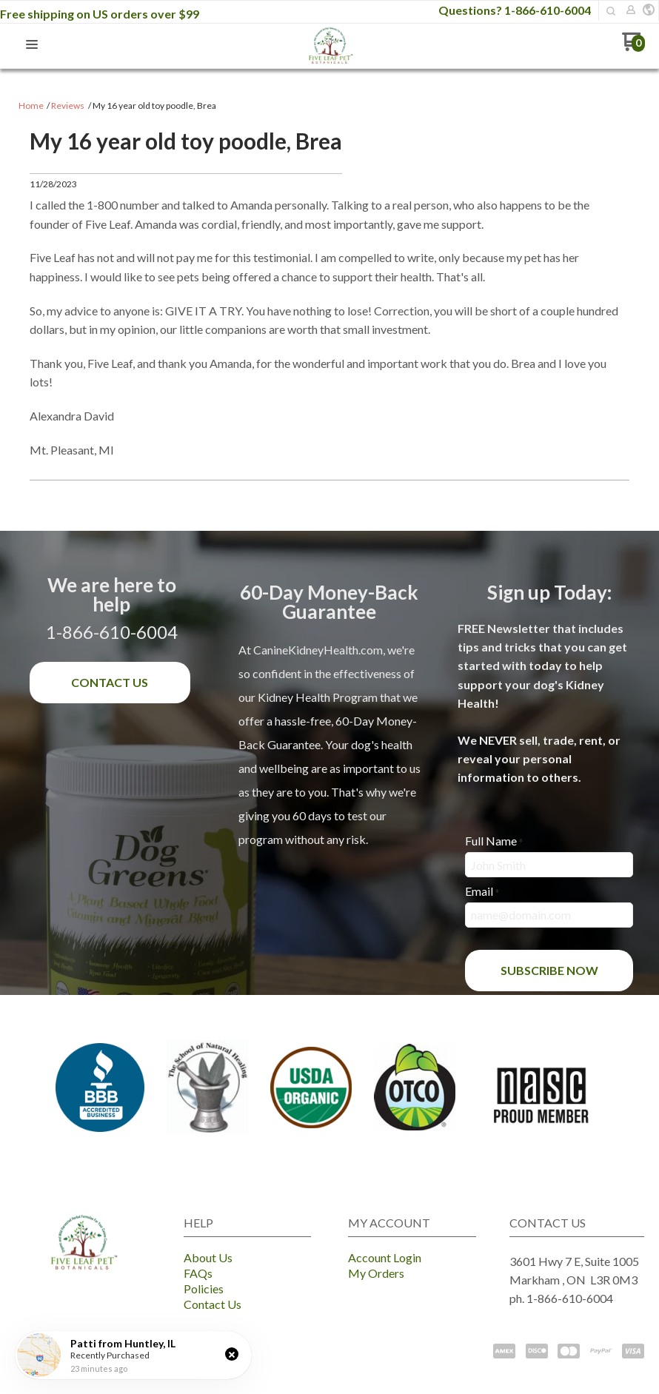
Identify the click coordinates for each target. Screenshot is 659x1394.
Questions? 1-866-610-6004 (514, 10)
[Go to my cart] (633, 47)
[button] (611, 11)
